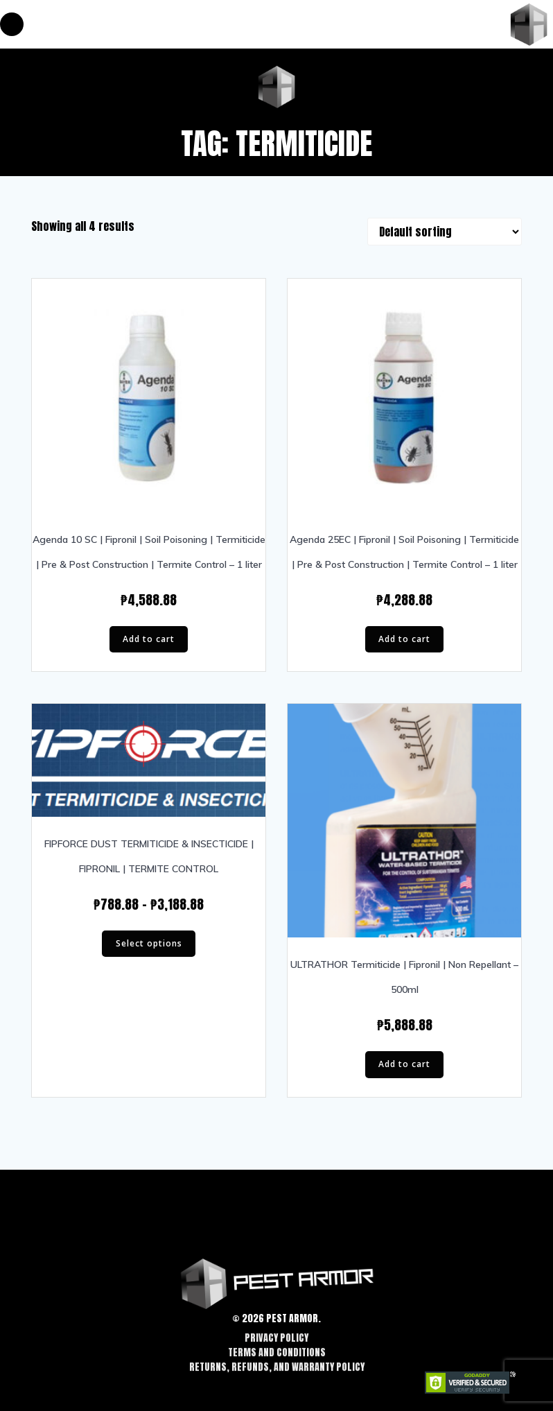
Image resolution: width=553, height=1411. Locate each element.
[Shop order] (444, 231)
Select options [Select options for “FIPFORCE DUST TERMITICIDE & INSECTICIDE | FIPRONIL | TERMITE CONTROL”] (149, 943)
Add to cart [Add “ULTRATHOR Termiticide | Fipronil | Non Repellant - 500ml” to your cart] (404, 1064)
